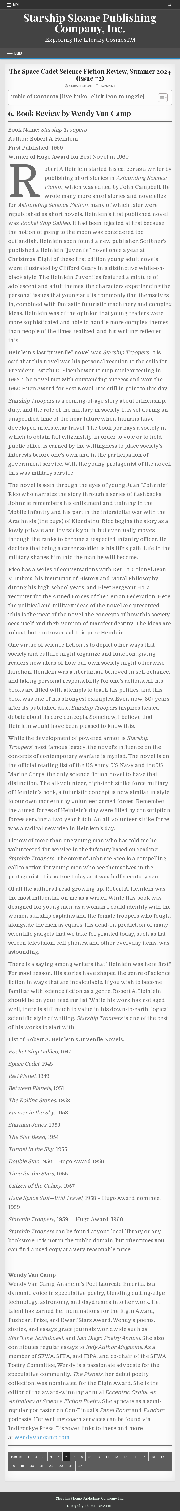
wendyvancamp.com (42, 1437)
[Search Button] (169, 4)
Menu (16, 4)
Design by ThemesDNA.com (90, 1506)
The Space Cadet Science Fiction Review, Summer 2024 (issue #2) (90, 74)
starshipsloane (80, 86)
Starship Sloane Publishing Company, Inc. (90, 22)
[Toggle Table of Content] (160, 97)
